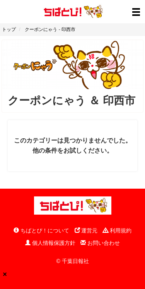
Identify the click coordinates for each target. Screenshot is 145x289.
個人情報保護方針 (50, 243)
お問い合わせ (100, 243)
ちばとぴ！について (41, 230)
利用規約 (117, 230)
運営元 (86, 230)
